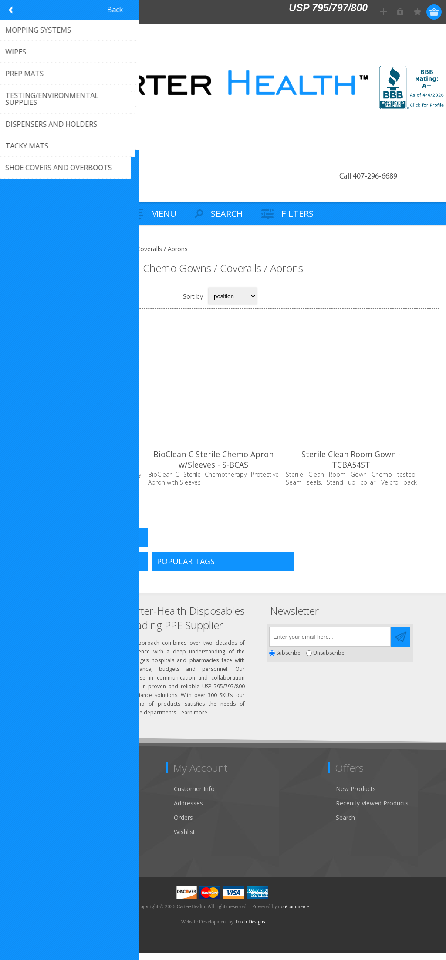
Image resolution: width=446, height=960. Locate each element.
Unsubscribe (329, 659)
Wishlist (184, 838)
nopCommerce (293, 913)
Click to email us (48, 652)
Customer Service (37, 809)
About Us (25, 824)
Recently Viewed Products (372, 809)
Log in (401, 12)
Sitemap (23, 838)
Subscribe (288, 659)
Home (17, 249)
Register (384, 12)
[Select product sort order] (233, 296)
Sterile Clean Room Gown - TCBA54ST (367, 466)
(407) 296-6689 (46, 638)
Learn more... (195, 719)
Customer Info (194, 795)
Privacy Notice (32, 853)
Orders (183, 824)
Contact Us (28, 795)
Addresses (188, 809)
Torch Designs (250, 928)
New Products (356, 795)
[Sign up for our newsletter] (330, 643)
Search (345, 824)
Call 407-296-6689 (368, 176)
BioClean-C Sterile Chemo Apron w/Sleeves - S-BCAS (223, 466)
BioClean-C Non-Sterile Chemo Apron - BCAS (78, 466)
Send (400, 643)
